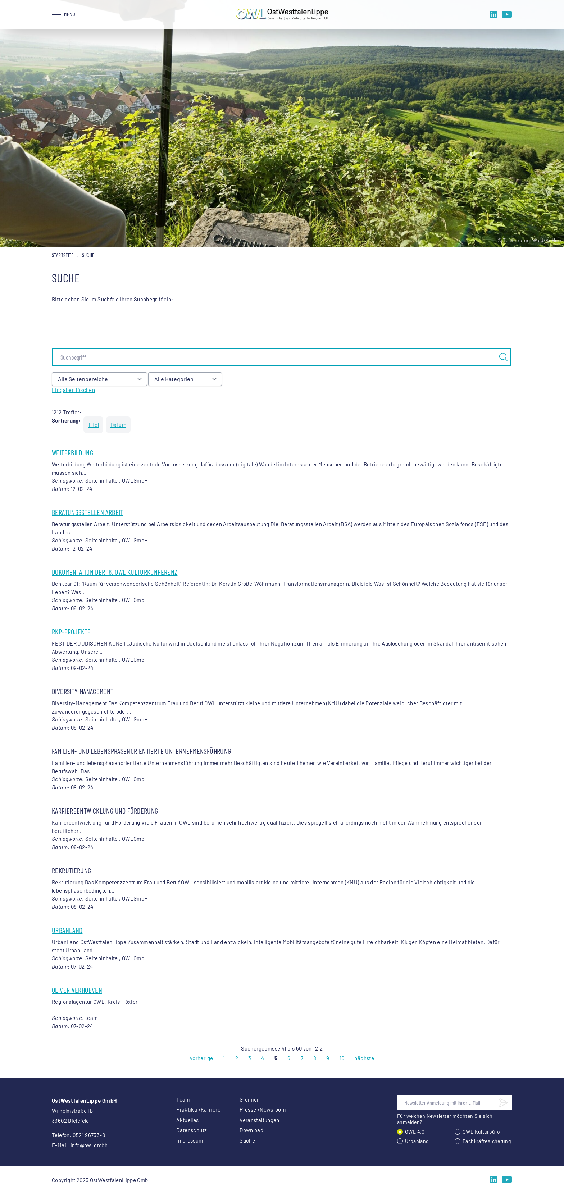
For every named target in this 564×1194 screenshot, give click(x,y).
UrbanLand (67, 930)
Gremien (250, 1099)
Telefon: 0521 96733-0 (78, 1135)
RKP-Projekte (71, 631)
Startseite (63, 255)
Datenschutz (191, 1130)
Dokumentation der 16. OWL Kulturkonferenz (114, 572)
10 (342, 1058)
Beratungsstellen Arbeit (87, 512)
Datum (118, 424)
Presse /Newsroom (263, 1109)
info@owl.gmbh (89, 1145)
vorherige (201, 1058)
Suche (247, 1140)
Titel (93, 424)
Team (183, 1099)
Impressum (189, 1140)
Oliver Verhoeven (77, 989)
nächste (364, 1058)
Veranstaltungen (259, 1120)
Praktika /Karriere (198, 1109)
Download (251, 1130)
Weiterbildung (72, 452)
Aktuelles (187, 1120)
